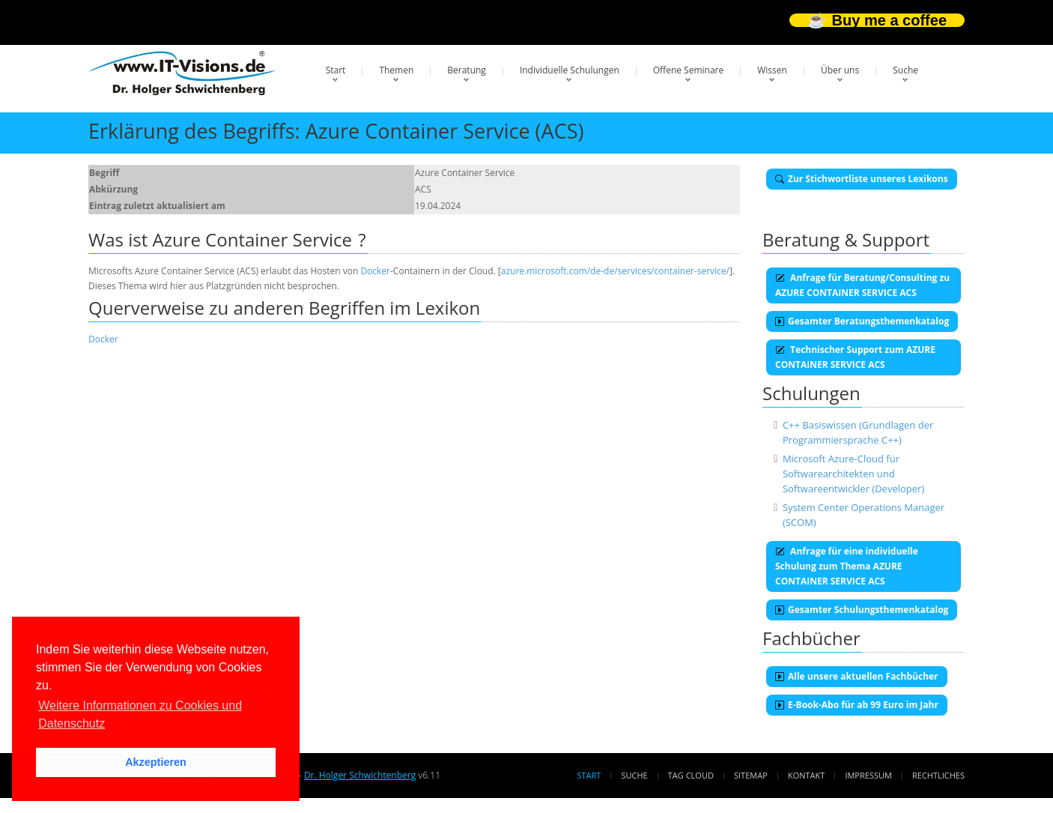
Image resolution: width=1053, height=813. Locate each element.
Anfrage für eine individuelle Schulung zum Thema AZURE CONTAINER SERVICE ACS (846, 566)
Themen (396, 70)
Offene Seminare (688, 70)
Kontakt (806, 775)
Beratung (466, 70)
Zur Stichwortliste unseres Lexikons (861, 178)
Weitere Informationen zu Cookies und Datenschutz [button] (140, 714)
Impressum (868, 775)
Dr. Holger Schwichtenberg (360, 775)
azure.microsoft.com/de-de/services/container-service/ (615, 271)
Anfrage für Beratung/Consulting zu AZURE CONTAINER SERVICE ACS (862, 285)
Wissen (772, 70)
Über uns (840, 70)
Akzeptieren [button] (155, 762)
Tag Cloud (691, 775)
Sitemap (751, 775)
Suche (905, 70)
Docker (375, 271)
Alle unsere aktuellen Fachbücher (856, 676)
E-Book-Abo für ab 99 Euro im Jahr (856, 704)
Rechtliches (938, 775)
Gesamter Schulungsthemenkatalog (861, 609)
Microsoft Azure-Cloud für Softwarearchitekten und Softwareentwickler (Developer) (853, 473)
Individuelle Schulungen (569, 70)
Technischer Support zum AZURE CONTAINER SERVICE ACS (855, 357)
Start (336, 70)
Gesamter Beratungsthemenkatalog (862, 321)
